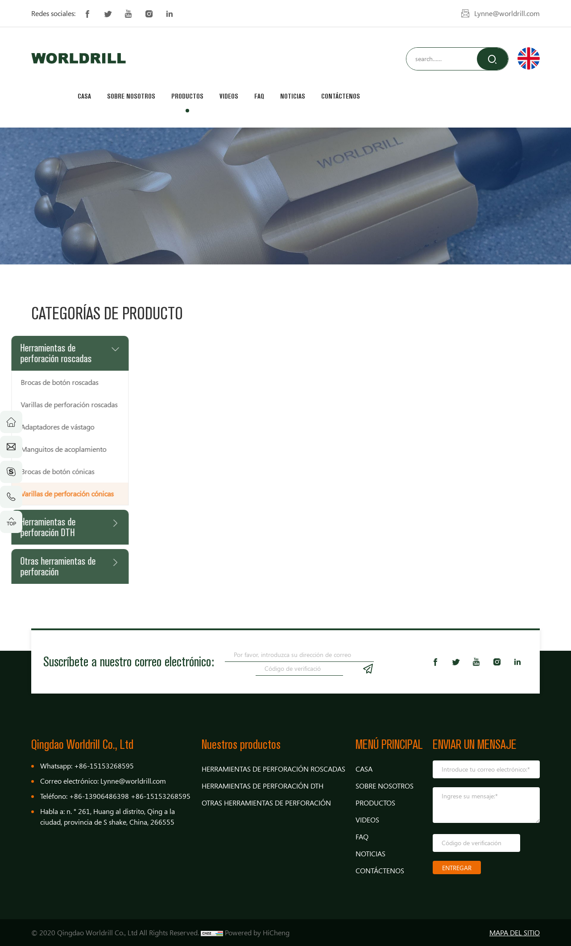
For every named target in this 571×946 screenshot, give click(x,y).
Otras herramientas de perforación (266, 803)
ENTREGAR (457, 867)
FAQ (259, 96)
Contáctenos (340, 96)
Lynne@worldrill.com (507, 13)
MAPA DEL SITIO (514, 933)
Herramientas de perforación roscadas (273, 769)
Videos (228, 96)
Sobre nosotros (131, 96)
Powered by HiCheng (257, 933)
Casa (84, 96)
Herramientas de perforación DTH (262, 786)
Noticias (292, 96)
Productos (187, 96)
